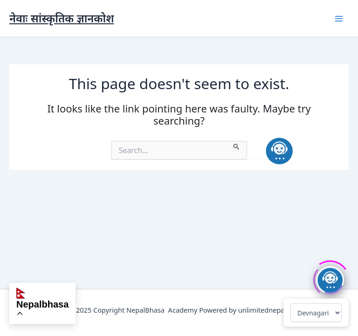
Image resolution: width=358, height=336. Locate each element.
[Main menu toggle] (339, 18)
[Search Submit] (236, 145)
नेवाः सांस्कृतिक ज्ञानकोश (61, 18)
